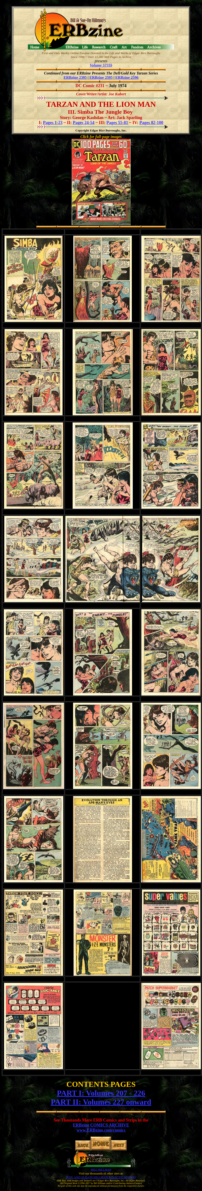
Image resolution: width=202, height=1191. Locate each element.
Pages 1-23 (52, 122)
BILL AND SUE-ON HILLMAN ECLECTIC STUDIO (101, 1177)
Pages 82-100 (151, 122)
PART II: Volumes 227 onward (101, 1102)
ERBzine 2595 (100, 77)
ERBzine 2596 (126, 77)
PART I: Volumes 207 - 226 (101, 1093)
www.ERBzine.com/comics (101, 1130)
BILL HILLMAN (101, 1169)
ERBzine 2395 (75, 77)
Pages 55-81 (117, 122)
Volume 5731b (101, 65)
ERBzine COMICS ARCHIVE (101, 1125)
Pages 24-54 (83, 122)
